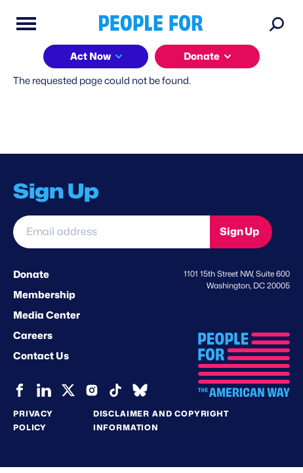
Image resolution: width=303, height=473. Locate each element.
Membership (44, 295)
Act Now (90, 56)
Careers (32, 336)
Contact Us (41, 356)
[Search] (277, 24)
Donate (202, 56)
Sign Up (239, 231)
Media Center (46, 315)
